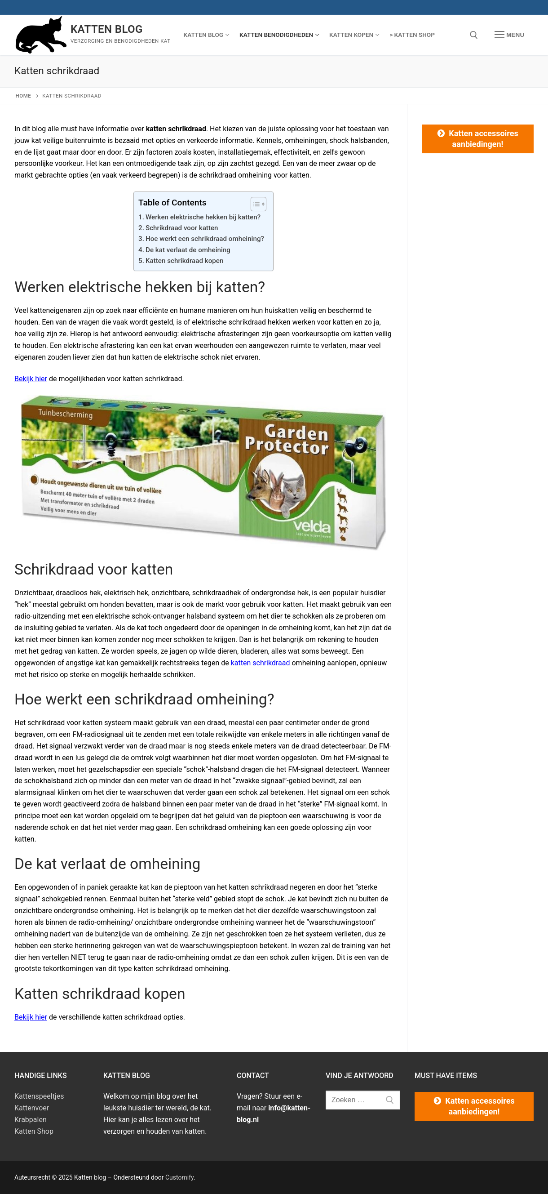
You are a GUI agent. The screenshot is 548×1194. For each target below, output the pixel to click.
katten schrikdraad (260, 663)
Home (23, 96)
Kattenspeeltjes (39, 1096)
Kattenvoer (31, 1108)
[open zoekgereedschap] (474, 35)
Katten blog (107, 29)
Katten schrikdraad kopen (184, 261)
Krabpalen (30, 1119)
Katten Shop (33, 1131)
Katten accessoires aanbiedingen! (483, 139)
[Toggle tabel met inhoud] (254, 204)
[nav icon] (509, 35)
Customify (179, 1177)
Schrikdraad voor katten (182, 228)
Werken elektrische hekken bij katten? (203, 217)
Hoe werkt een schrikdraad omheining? (205, 239)
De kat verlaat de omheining (188, 250)
